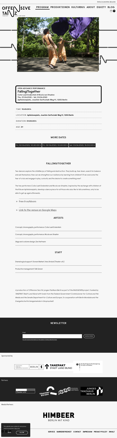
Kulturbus (78, 7)
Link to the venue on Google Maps (37, 210)
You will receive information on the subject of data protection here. (39, 339)
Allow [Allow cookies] (22, 432)
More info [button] (17, 428)
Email (23, 332)
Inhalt (112, 432)
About (91, 7)
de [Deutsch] (111, 10)
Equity (101, 7)
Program (42, 7)
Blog (111, 7)
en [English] (114, 10)
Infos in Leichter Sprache (106, 2)
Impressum (87, 432)
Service (51, 432)
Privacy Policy (100, 432)
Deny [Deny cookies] (9, 432)
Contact (77, 432)
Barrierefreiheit (64, 432)
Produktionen (60, 7)
